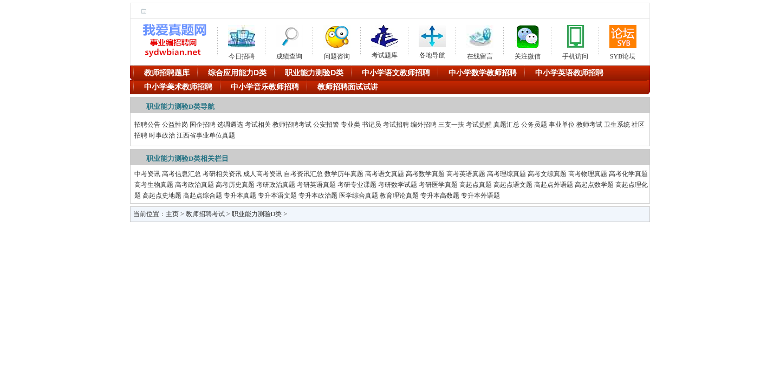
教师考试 (589, 124)
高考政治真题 (194, 184)
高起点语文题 (512, 184)
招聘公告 (147, 124)
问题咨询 (336, 40)
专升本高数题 (439, 195)
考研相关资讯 (222, 174)
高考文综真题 (547, 174)
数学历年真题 (343, 174)
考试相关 (258, 124)
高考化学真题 (628, 174)
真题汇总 (506, 124)
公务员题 (534, 124)
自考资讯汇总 (303, 174)
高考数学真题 (425, 174)
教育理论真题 (399, 195)
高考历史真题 (235, 184)
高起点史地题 (161, 195)
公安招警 (326, 124)
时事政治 (162, 135)
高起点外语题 (553, 184)
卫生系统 (617, 124)
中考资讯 (147, 174)
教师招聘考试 (291, 124)
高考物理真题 (587, 174)
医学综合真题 (358, 195)
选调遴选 (230, 124)
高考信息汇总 (181, 174)
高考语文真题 (384, 174)
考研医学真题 (438, 184)
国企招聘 (203, 124)
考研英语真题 (316, 184)
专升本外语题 (480, 195)
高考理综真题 (506, 174)
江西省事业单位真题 (206, 135)
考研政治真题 (275, 184)
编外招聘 (424, 124)
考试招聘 (396, 124)
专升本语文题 (277, 195)
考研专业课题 (356, 184)
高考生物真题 (153, 184)
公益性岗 (175, 124)
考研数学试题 (397, 184)
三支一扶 (451, 124)
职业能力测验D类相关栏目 (187, 158)
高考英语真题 (465, 174)
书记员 (371, 124)
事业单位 (562, 124)
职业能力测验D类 (257, 214)
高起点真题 (475, 184)
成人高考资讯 (262, 174)
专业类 (350, 124)
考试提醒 (479, 124)
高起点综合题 (202, 195)
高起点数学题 (594, 184)
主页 (172, 214)
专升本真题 (240, 195)
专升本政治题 (317, 195)
